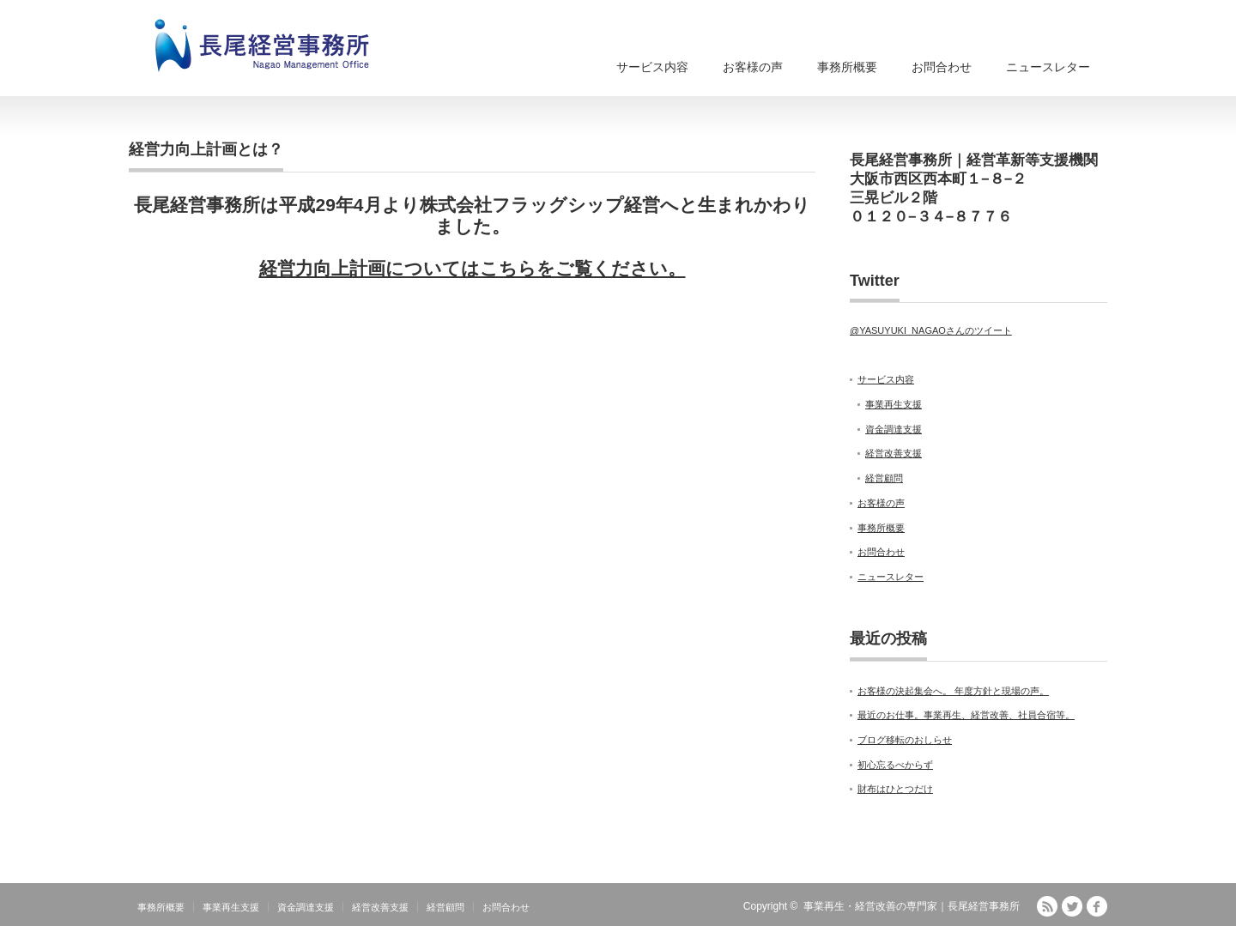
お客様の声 (753, 67)
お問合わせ (942, 67)
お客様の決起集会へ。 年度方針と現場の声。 (953, 691)
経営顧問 (884, 478)
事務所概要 (847, 67)
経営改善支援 (893, 453)
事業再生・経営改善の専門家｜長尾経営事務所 (911, 906)
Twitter (1072, 906)
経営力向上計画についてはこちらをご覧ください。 (472, 268)
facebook (1097, 906)
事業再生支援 (893, 404)
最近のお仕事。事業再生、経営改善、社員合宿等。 (966, 715)
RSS (1047, 906)
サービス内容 (652, 67)
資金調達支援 (893, 429)
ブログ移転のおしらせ (904, 740)
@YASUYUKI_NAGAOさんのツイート (931, 330)
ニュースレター (1048, 67)
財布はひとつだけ (895, 789)
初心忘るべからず (895, 765)
